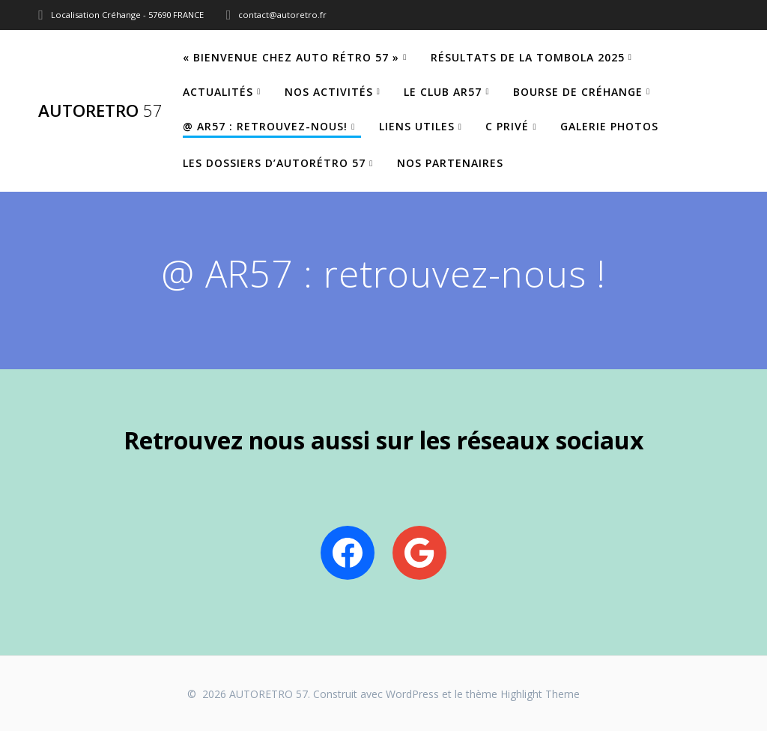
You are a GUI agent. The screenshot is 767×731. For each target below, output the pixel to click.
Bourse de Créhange (578, 92)
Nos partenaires (450, 163)
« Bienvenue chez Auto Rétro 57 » (291, 57)
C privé (507, 126)
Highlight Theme (540, 694)
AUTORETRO (100, 111)
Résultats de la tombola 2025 (528, 57)
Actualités (218, 92)
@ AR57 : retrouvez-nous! (265, 126)
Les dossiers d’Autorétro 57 (274, 163)
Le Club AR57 (443, 92)
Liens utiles (417, 126)
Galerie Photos (609, 126)
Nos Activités (329, 92)
